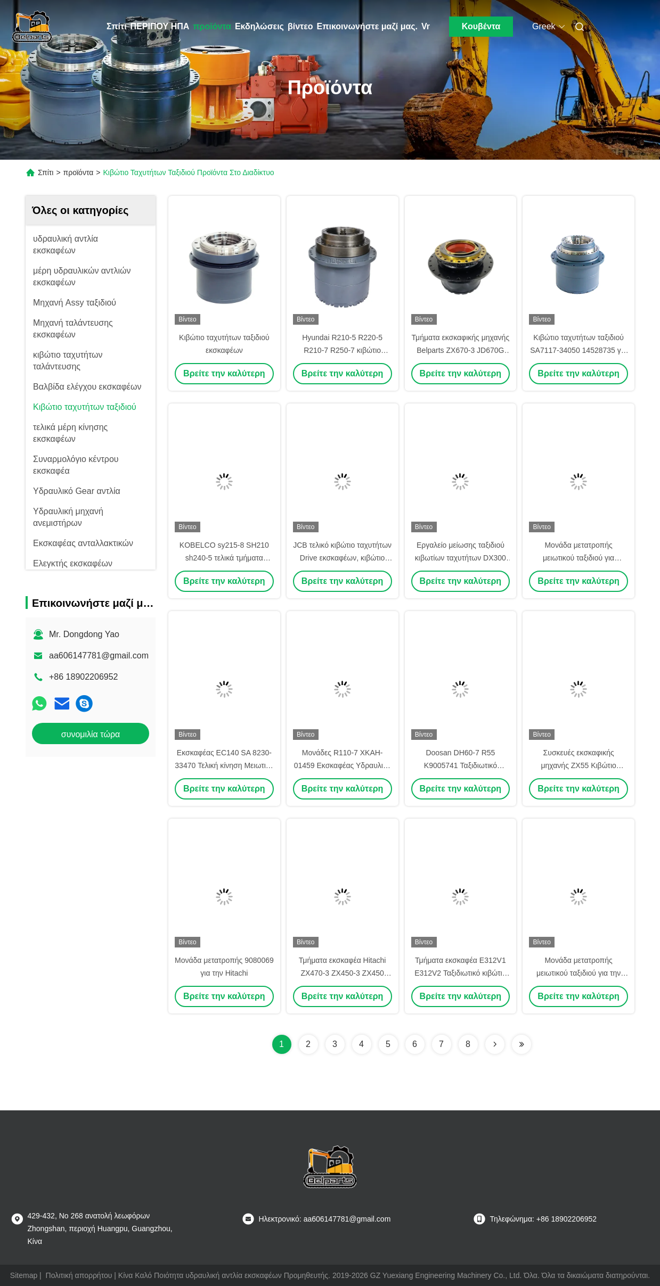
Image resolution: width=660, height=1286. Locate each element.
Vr (425, 26)
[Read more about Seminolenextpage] (494, 1044)
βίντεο (300, 26)
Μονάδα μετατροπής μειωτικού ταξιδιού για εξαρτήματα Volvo (578, 558)
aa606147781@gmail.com (99, 655)
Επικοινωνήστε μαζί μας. (367, 26)
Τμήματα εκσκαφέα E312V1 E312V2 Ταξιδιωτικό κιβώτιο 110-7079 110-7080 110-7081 (460, 973)
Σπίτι (117, 26)
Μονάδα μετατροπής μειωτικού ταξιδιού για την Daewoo (578, 973)
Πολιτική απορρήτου (79, 1275)
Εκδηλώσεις (259, 26)
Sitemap (23, 1275)
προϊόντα (212, 26)
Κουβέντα (481, 26)
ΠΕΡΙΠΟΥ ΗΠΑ (160, 26)
